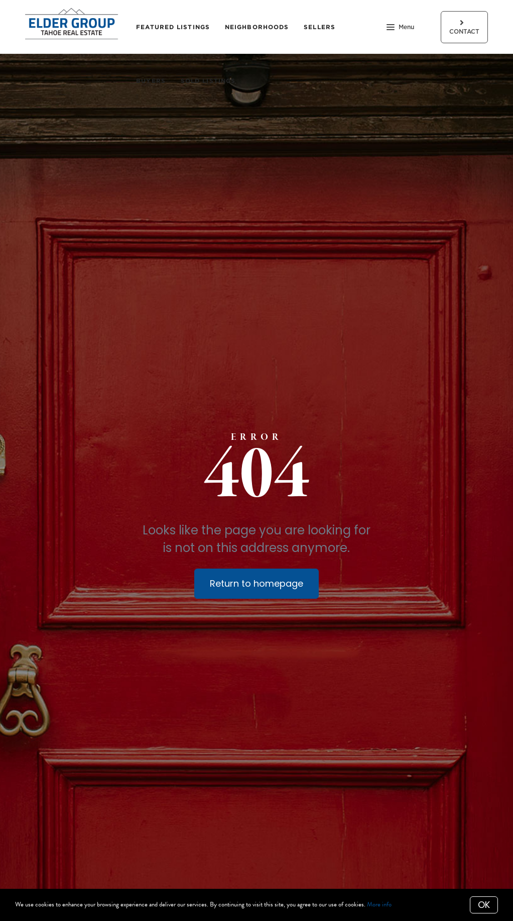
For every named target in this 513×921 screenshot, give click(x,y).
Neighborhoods (257, 27)
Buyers (151, 80)
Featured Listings (173, 27)
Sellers (319, 27)
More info (379, 904)
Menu (400, 28)
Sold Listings (208, 80)
